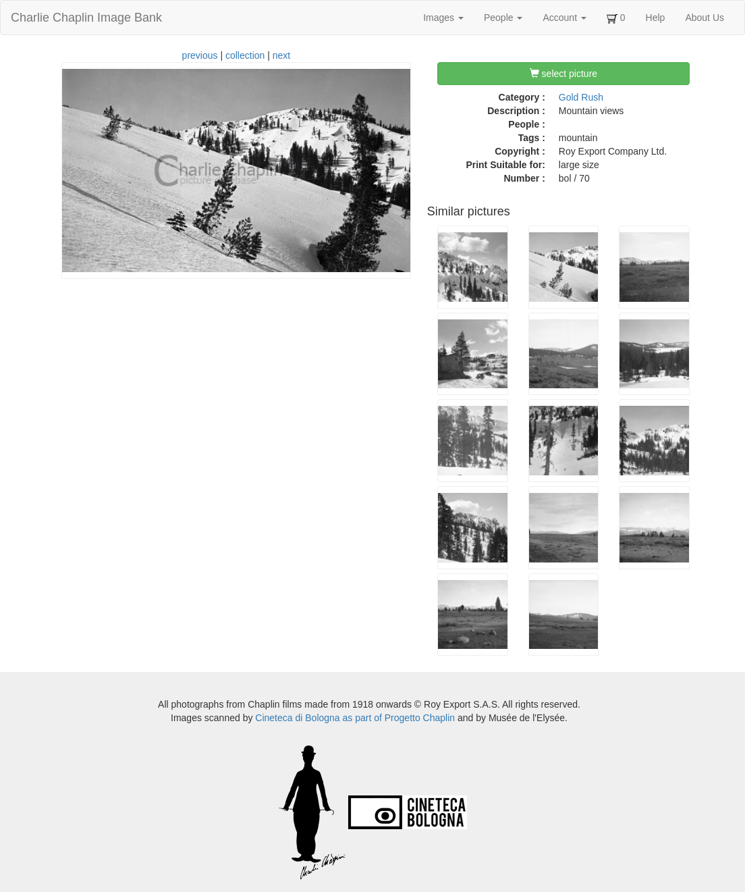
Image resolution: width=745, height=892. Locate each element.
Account (564, 17)
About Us (704, 17)
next (281, 55)
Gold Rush (581, 97)
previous (200, 55)
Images (443, 17)
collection (245, 55)
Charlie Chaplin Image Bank (86, 17)
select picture (563, 73)
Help (655, 17)
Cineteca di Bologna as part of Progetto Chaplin (355, 717)
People (503, 17)
